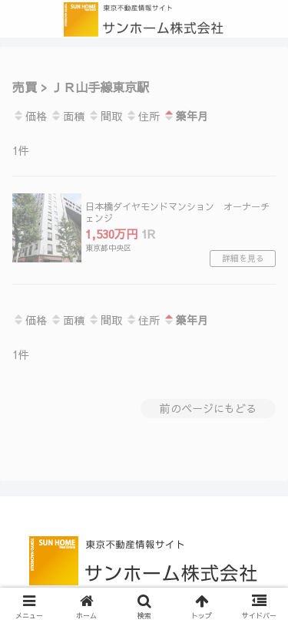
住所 (142, 116)
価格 (29, 116)
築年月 (185, 116)
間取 (105, 116)
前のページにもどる (208, 408)
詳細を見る (243, 258)
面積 (67, 116)
